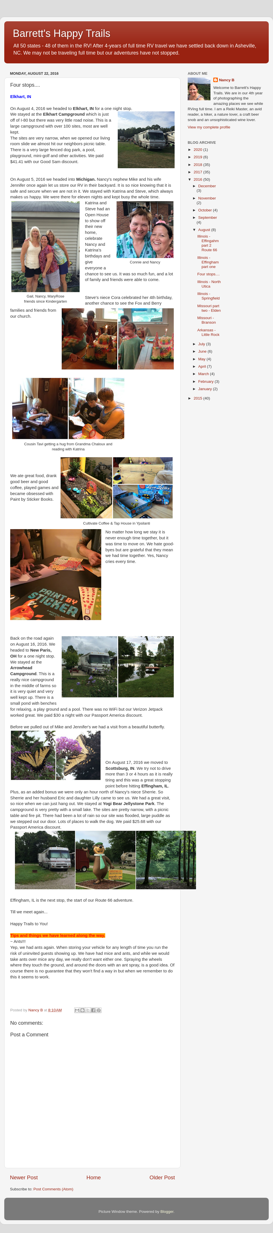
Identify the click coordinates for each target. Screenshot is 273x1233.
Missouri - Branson (206, 320)
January (205, 389)
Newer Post (24, 1177)
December (207, 186)
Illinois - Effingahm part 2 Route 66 (208, 243)
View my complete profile (209, 127)
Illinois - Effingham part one (208, 262)
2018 (198, 165)
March (204, 374)
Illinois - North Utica (209, 284)
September (207, 217)
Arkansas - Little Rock (208, 332)
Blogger (166, 1211)
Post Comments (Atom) (53, 1189)
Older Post (162, 1177)
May (202, 359)
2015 (198, 398)
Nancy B (226, 80)
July (202, 344)
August (204, 230)
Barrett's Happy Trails (61, 33)
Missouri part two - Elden (209, 308)
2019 (198, 157)
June (203, 351)
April (202, 366)
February (206, 381)
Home (93, 1177)
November (207, 198)
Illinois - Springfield (208, 296)
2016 (198, 179)
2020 (198, 149)
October (205, 210)
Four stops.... (208, 274)
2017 (198, 172)
